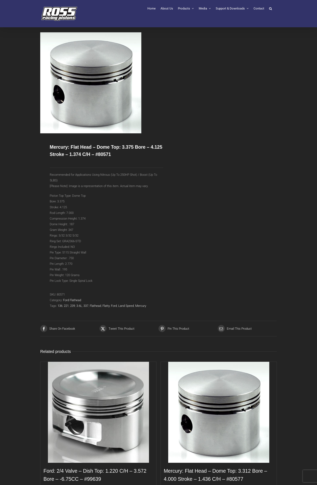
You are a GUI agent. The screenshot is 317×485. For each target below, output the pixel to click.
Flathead (95, 306)
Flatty (106, 306)
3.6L (79, 306)
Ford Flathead (72, 300)
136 (60, 306)
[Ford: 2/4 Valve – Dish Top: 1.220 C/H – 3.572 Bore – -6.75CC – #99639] (98, 412)
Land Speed (126, 306)
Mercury (140, 306)
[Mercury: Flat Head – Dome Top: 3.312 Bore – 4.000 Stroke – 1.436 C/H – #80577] (219, 412)
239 (72, 306)
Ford (114, 306)
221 (66, 306)
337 (85, 306)
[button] (270, 8)
